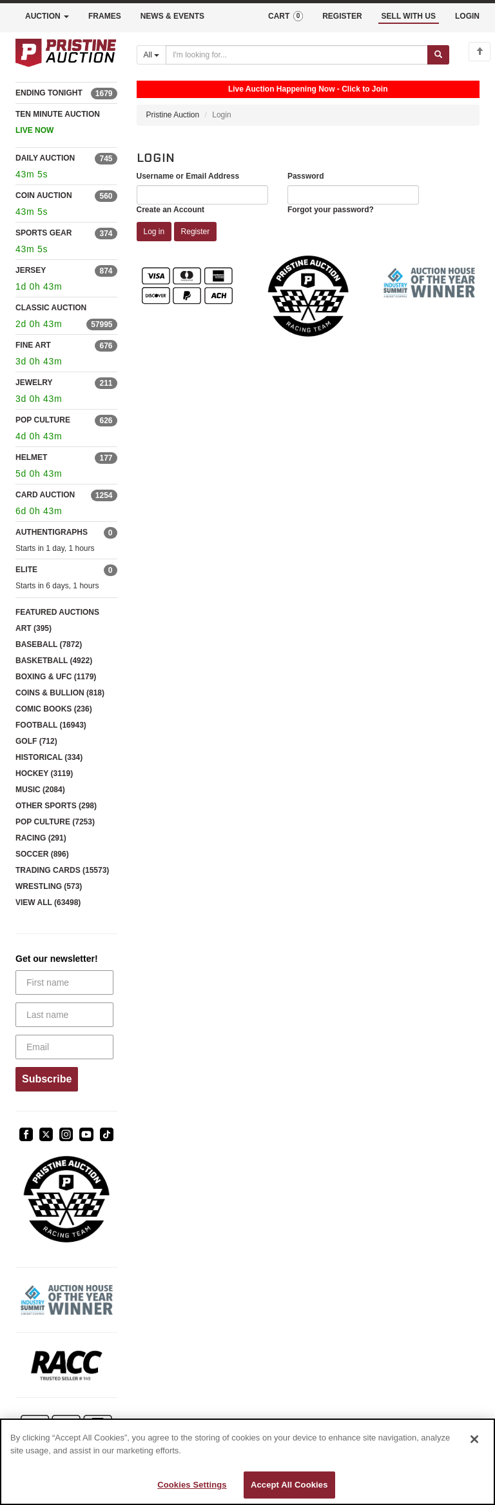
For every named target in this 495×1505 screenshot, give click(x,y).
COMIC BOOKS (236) (53, 708)
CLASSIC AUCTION (50, 307)
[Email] (64, 1047)
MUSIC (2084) (40, 789)
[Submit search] (438, 55)
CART (285, 16)
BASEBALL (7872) (48, 644)
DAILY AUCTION (45, 158)
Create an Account (171, 209)
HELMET (31, 457)
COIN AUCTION (43, 195)
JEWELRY (34, 382)
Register (195, 231)
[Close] (474, 1439)
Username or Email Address (188, 176)
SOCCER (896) (42, 854)
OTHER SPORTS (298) (56, 805)
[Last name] (64, 1014)
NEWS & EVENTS (172, 16)
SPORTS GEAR (43, 232)
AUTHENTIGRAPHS (51, 532)
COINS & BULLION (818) (59, 692)
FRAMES (104, 16)
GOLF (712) (36, 741)
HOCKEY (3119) (44, 773)
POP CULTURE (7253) (55, 821)
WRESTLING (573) (48, 886)
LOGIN (467, 16)
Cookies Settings (192, 1485)
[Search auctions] (297, 55)
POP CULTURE (42, 419)
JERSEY (30, 270)
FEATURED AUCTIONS (57, 612)
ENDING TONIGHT (48, 92)
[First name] (64, 982)
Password (305, 176)
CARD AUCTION (45, 494)
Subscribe (47, 1078)
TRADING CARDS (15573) (62, 870)
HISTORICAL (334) (48, 757)
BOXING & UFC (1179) (55, 676)
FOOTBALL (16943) (50, 725)
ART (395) (33, 628)
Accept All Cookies (289, 1485)
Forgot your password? (330, 209)
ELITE (26, 569)
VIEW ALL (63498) (48, 902)
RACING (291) (40, 837)
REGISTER (342, 16)
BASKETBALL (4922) (53, 660)
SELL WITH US (409, 16)
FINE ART (33, 345)
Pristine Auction (173, 114)
